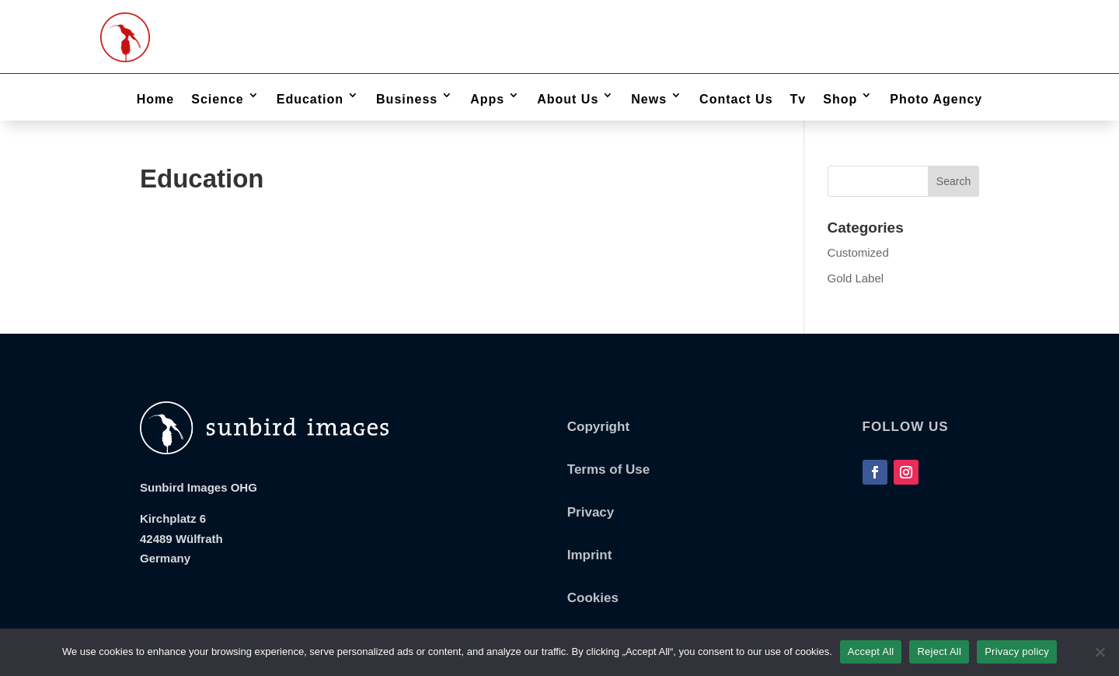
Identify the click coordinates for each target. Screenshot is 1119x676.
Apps (487, 99)
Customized (858, 252)
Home (155, 99)
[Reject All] (1099, 652)
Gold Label (856, 278)
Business (406, 99)
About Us (567, 99)
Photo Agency (936, 99)
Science (217, 99)
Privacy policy (1017, 651)
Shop (840, 99)
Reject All (939, 651)
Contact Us (735, 99)
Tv (798, 99)
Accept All (871, 651)
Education (310, 99)
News (649, 99)
